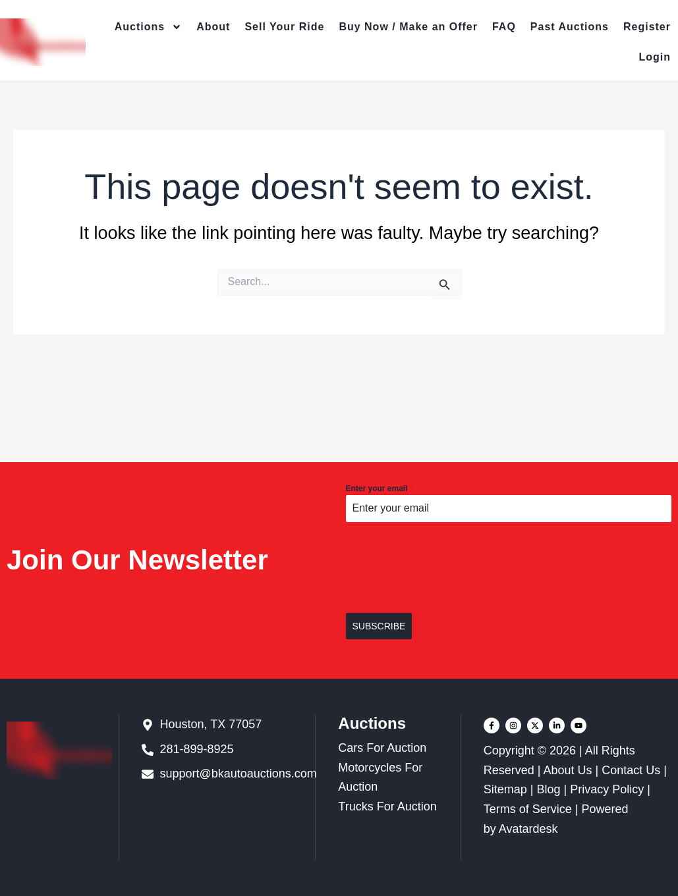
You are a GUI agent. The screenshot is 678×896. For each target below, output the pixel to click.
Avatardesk (528, 828)
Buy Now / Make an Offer (408, 26)
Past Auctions (569, 26)
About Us (567, 770)
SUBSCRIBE (379, 626)
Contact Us (631, 770)
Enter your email (379, 488)
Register (647, 26)
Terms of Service (528, 809)
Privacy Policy (607, 789)
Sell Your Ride (284, 26)
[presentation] (509, 567)
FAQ (504, 26)
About (213, 26)
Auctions (148, 27)
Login (654, 57)
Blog (548, 789)
